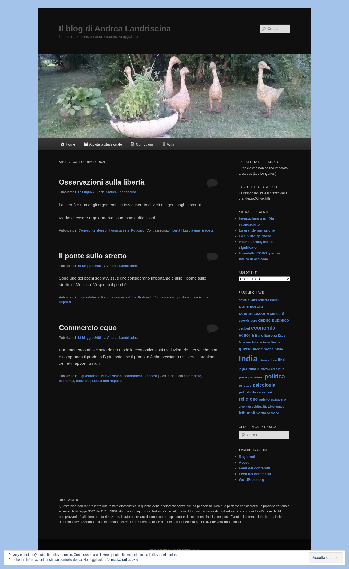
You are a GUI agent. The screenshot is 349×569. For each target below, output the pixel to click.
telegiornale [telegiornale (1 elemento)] (276, 406)
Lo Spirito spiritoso (255, 236)
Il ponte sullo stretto (93, 256)
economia (66, 381)
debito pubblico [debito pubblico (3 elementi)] (273, 320)
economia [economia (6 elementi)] (263, 328)
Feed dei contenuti (254, 468)
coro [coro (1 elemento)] (254, 320)
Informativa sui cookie (121, 560)
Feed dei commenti (255, 474)
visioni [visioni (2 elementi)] (273, 413)
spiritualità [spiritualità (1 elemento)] (259, 406)
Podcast (137, 230)
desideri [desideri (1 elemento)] (244, 328)
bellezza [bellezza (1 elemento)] (263, 299)
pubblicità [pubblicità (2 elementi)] (247, 392)
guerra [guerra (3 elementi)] (245, 348)
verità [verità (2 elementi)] (261, 413)
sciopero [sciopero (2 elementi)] (278, 399)
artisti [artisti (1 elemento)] (243, 299)
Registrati (247, 457)
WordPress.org (251, 480)
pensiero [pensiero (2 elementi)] (256, 377)
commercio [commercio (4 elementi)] (251, 306)
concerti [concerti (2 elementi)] (277, 314)
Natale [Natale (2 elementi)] (253, 369)
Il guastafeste (118, 230)
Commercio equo (88, 328)
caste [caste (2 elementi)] (274, 300)
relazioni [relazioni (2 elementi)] (264, 392)
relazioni (82, 381)
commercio (192, 376)
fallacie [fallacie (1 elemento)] (257, 342)
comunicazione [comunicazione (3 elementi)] (254, 313)
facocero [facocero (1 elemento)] (245, 342)
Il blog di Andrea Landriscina (115, 28)
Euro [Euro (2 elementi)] (259, 335)
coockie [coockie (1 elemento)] (244, 320)
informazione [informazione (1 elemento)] (268, 360)
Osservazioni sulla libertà (102, 182)
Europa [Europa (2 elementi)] (270, 335)
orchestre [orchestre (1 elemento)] (277, 369)
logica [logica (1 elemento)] (243, 369)
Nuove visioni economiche (121, 376)
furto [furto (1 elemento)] (266, 342)
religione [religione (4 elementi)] (248, 399)
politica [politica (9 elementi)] (275, 376)
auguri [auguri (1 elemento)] (252, 299)
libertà (175, 230)
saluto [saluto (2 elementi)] (264, 399)
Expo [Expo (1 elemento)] (281, 335)
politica (183, 297)
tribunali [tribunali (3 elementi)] (247, 412)
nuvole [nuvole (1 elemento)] (265, 369)
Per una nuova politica (118, 297)
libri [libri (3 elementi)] (281, 360)
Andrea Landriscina (121, 192)
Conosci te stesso (93, 230)
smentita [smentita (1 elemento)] (245, 406)
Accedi (245, 462)
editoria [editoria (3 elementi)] (246, 335)
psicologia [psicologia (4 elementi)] (264, 385)
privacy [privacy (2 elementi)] (245, 385)
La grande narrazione (257, 230)
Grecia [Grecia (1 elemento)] (275, 342)
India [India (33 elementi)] (248, 358)
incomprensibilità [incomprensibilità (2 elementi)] (268, 349)
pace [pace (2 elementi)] (243, 377)
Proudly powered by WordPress (174, 550)
